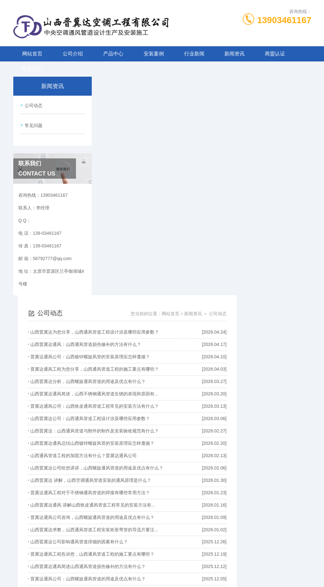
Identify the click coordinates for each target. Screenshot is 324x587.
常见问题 (33, 122)
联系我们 (32, 69)
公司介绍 (73, 53)
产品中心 (113, 53)
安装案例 (154, 53)
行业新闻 (194, 53)
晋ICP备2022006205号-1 (209, 566)
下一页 (245, 510)
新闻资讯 (234, 53)
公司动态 (33, 104)
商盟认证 (275, 53)
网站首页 (32, 53)
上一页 (158, 510)
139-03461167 (129, 556)
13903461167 (284, 20)
